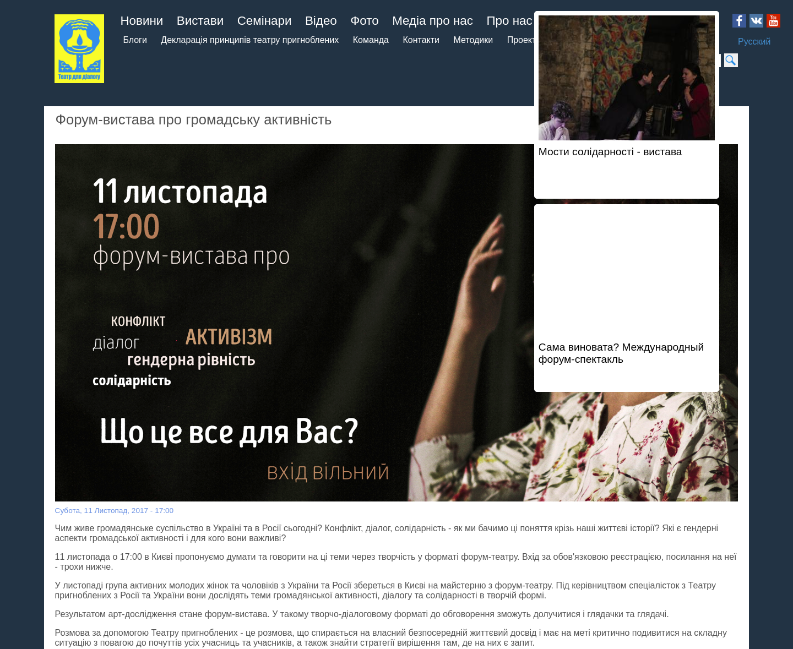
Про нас (509, 21)
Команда (371, 40)
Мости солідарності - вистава (610, 151)
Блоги (135, 40)
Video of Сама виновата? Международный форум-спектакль (626, 271)
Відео (321, 21)
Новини (141, 21)
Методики (473, 40)
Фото (364, 21)
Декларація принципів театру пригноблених (250, 40)
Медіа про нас (432, 21)
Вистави (200, 21)
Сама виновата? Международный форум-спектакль (621, 353)
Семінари (264, 21)
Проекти (524, 40)
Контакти (421, 40)
